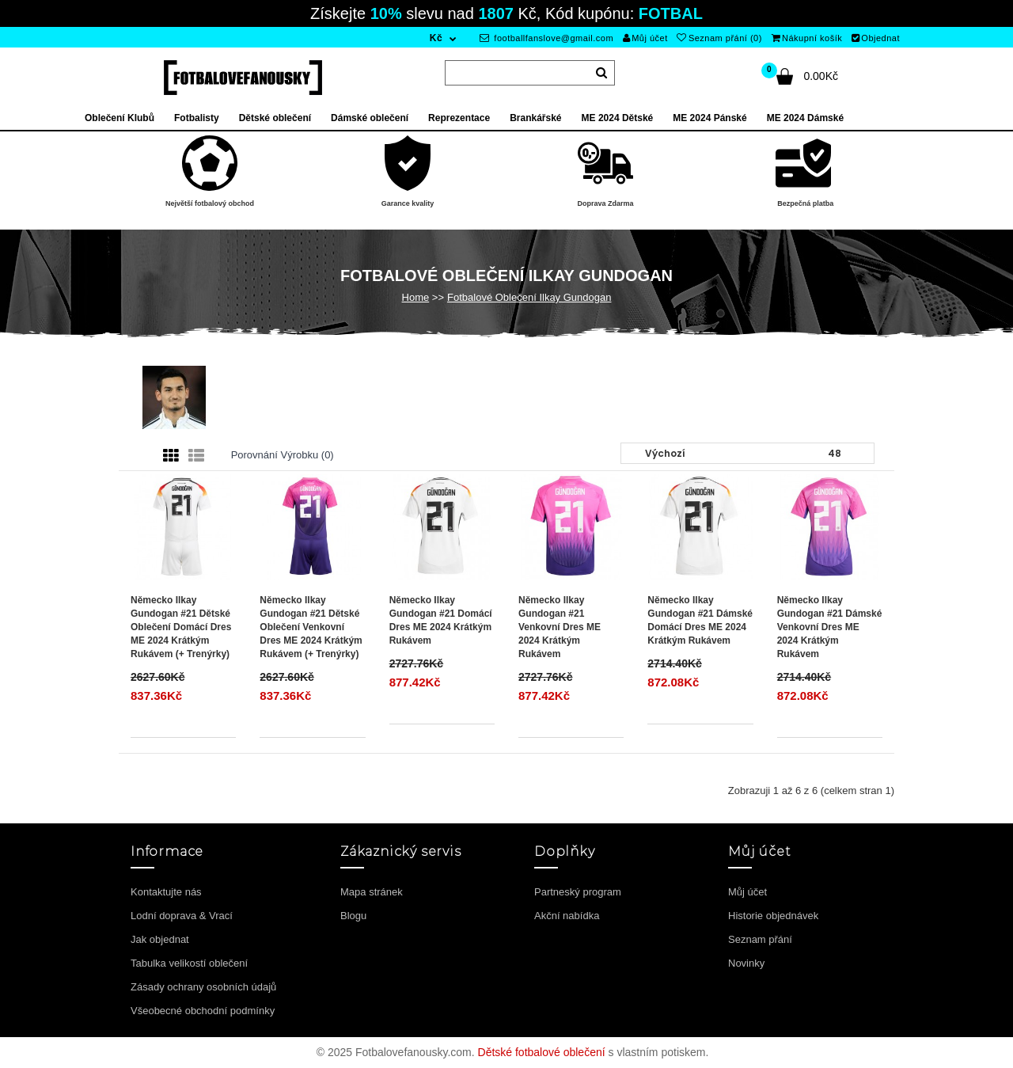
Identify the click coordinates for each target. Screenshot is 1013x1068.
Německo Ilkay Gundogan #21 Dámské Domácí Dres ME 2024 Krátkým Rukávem (700, 620)
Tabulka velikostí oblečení (189, 963)
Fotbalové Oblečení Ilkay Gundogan (529, 297)
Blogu (353, 916)
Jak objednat (160, 939)
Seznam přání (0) (719, 38)
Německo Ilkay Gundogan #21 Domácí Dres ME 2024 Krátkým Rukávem (440, 620)
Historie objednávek (773, 916)
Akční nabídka (566, 916)
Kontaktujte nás (166, 892)
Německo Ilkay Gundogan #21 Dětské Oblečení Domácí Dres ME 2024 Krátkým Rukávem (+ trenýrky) (181, 627)
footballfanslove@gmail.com (546, 38)
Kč (436, 38)
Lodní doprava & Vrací (182, 916)
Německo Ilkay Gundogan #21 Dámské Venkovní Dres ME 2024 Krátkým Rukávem (829, 627)
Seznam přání (760, 939)
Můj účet (645, 38)
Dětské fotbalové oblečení (541, 1052)
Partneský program (577, 892)
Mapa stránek (371, 892)
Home (416, 297)
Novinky (746, 963)
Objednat (876, 38)
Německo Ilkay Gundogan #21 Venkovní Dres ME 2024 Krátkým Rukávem (559, 627)
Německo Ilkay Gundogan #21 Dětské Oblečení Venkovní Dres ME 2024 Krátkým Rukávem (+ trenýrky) (311, 627)
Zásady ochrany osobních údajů (203, 987)
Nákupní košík (807, 38)
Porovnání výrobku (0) (282, 455)
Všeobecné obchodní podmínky (203, 1011)
